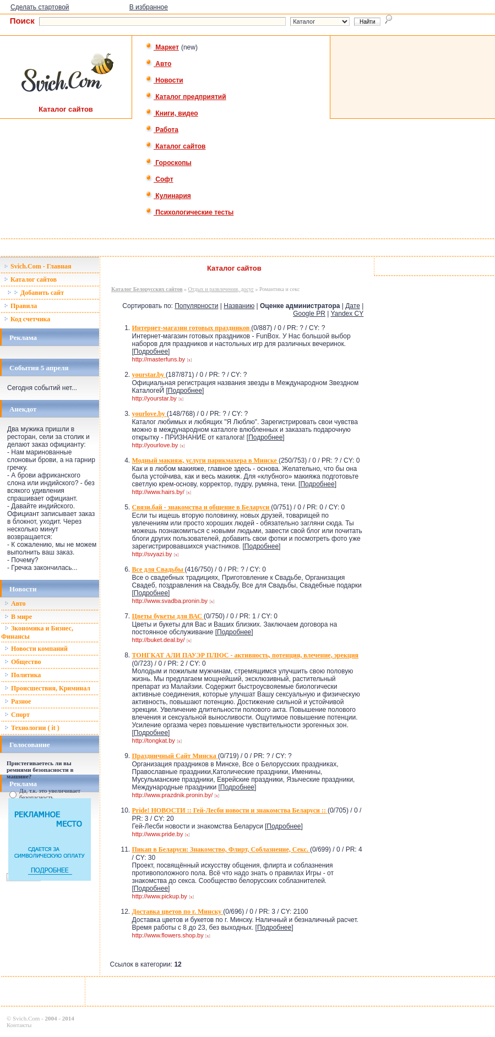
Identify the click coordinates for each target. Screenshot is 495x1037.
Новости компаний (36, 648)
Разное (17, 701)
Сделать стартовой (39, 7)
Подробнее (151, 351)
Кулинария (168, 196)
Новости (164, 80)
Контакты (19, 1025)
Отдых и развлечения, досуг (221, 289)
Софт (159, 179)
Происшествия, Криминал (47, 688)
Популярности (196, 306)
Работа (161, 130)
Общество (22, 662)
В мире (18, 617)
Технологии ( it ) (31, 728)
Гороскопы (168, 163)
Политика (22, 675)
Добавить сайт (35, 293)
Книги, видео (171, 113)
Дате (352, 306)
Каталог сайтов (175, 146)
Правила (20, 306)
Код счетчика (27, 319)
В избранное (148, 7)
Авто (158, 64)
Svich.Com (26, 1018)
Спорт (17, 714)
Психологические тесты (189, 212)
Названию (239, 306)
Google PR (309, 313)
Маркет (162, 47)
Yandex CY (346, 313)
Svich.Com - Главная (38, 266)
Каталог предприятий (185, 97)
